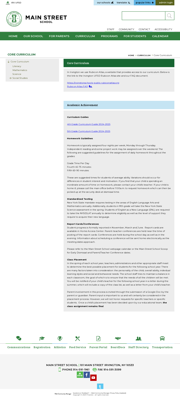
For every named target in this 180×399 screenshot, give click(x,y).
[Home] (13, 36)
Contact (144, 29)
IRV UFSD (16, 2)
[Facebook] (87, 381)
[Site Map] (80, 376)
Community (126, 29)
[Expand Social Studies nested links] (11, 78)
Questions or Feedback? (81, 393)
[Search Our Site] (143, 16)
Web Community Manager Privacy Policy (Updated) (108, 393)
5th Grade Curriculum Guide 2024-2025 (88, 131)
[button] (169, 16)
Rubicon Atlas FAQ (77, 86)
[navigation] (104, 2)
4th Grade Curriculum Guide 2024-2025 (88, 124)
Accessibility (163, 29)
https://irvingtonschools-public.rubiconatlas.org (93, 82)
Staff (110, 29)
